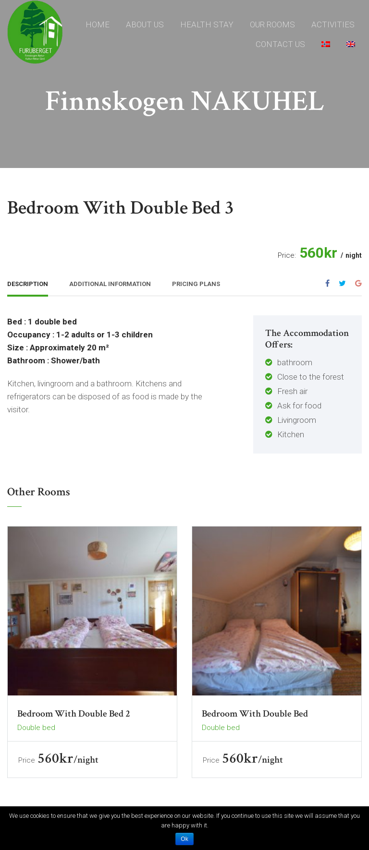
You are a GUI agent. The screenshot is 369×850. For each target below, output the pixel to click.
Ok (184, 839)
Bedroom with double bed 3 (120, 207)
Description (27, 283)
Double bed (36, 727)
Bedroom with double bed (255, 713)
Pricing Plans (196, 283)
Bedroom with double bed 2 (73, 713)
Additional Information (110, 283)
